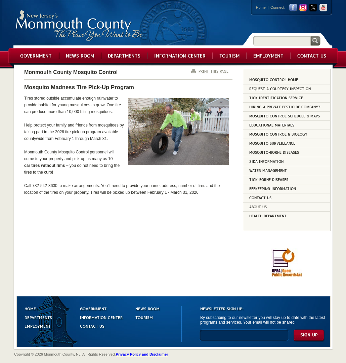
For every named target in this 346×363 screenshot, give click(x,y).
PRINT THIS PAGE (213, 71)
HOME (30, 308)
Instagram (303, 7)
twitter (313, 7)
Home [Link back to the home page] (261, 7)
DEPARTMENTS (38, 317)
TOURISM (144, 317)
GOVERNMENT (93, 308)
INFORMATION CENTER (101, 317)
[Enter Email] (244, 338)
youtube (323, 7)
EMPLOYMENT (38, 326)
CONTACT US (92, 326)
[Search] (281, 40)
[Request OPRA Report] (286, 275)
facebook (293, 7)
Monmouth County (79, 26)
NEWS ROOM (147, 308)
